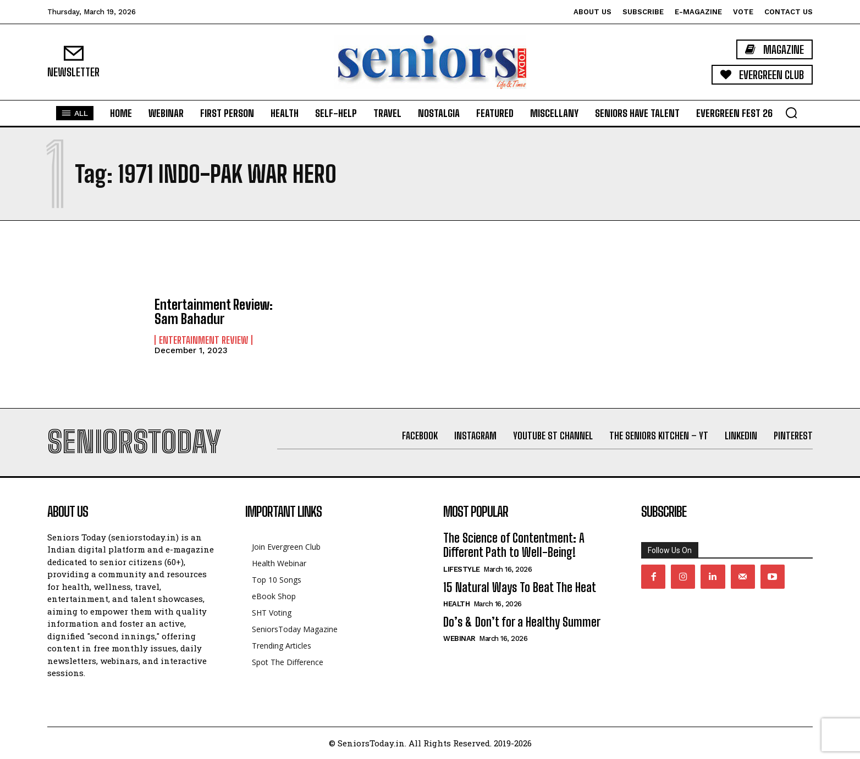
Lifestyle (461, 569)
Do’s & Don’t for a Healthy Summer (521, 622)
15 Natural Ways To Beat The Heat (519, 587)
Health (456, 604)
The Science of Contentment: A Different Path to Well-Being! (514, 545)
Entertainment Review (203, 340)
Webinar (459, 638)
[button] (791, 112)
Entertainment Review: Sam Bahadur (214, 312)
